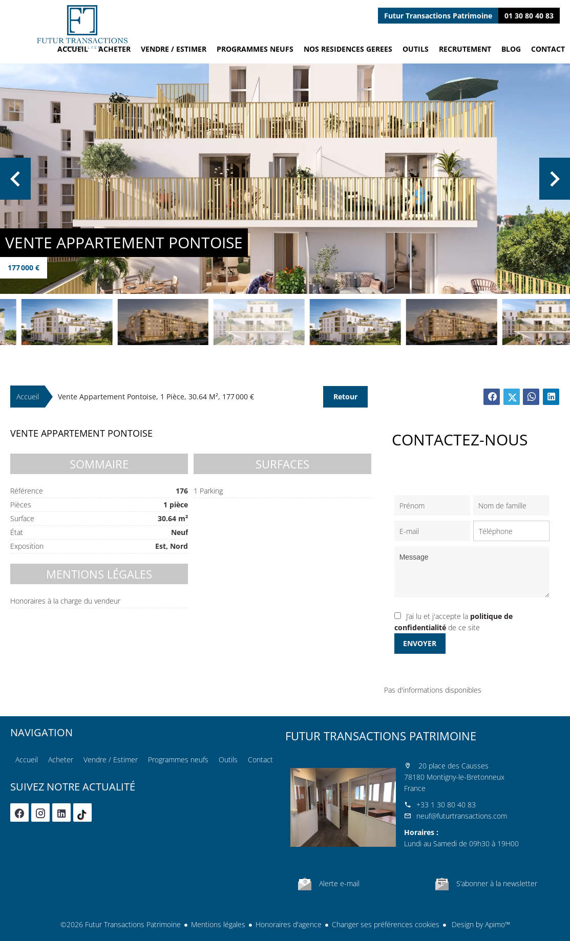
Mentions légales (218, 924)
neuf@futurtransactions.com (461, 816)
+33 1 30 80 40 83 (446, 804)
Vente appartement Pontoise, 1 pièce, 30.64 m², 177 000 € (156, 396)
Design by (480, 924)
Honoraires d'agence (289, 924)
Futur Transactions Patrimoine (380, 735)
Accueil (82, 27)
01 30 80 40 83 (529, 15)
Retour (345, 396)
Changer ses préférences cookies (385, 924)
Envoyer (419, 643)
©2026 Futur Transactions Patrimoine (120, 924)
